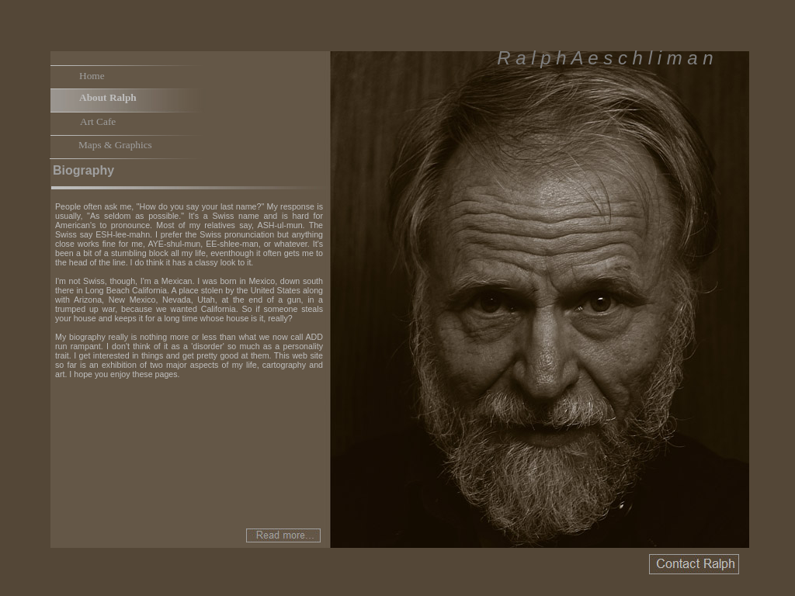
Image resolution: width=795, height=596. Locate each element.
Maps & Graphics (115, 145)
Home (92, 75)
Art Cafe (98, 121)
